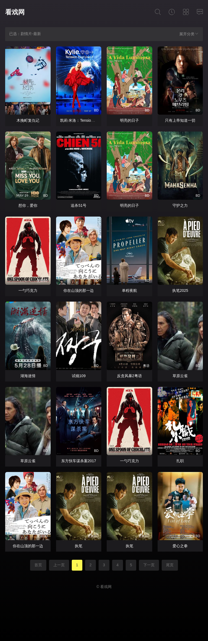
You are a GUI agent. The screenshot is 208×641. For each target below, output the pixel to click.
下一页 (149, 565)
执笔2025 (180, 290)
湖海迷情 (27, 376)
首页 (38, 565)
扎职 (180, 461)
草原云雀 (180, 376)
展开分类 (189, 34)
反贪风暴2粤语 (129, 376)
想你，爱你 (27, 205)
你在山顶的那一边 (78, 290)
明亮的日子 (129, 120)
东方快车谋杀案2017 (78, 461)
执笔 (78, 546)
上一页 (59, 565)
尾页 (170, 565)
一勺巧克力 (27, 290)
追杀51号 (78, 205)
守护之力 (180, 205)
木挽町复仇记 (28, 120)
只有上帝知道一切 (180, 120)
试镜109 (79, 376)
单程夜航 (129, 290)
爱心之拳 (180, 546)
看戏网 (15, 12)
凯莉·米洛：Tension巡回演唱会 (86, 120)
